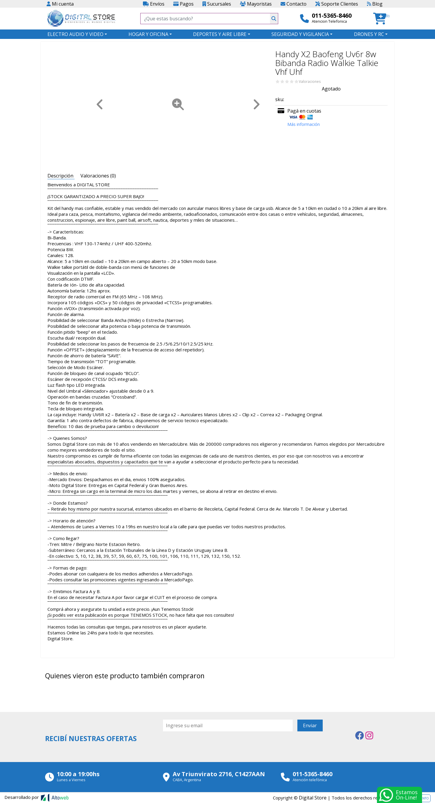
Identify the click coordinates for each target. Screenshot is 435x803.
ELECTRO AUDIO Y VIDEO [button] (75, 34)
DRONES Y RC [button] (369, 34)
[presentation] (208, 747)
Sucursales (216, 4)
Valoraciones (310, 81)
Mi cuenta (60, 4)
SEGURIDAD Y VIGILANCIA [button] (300, 34)
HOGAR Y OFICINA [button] (148, 34)
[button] (381, 19)
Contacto (294, 4)
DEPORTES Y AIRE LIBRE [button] (219, 34)
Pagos (183, 4)
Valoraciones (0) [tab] (98, 175)
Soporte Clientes (336, 4)
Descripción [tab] (61, 175)
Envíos (153, 4)
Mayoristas (256, 4)
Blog (375, 4)
